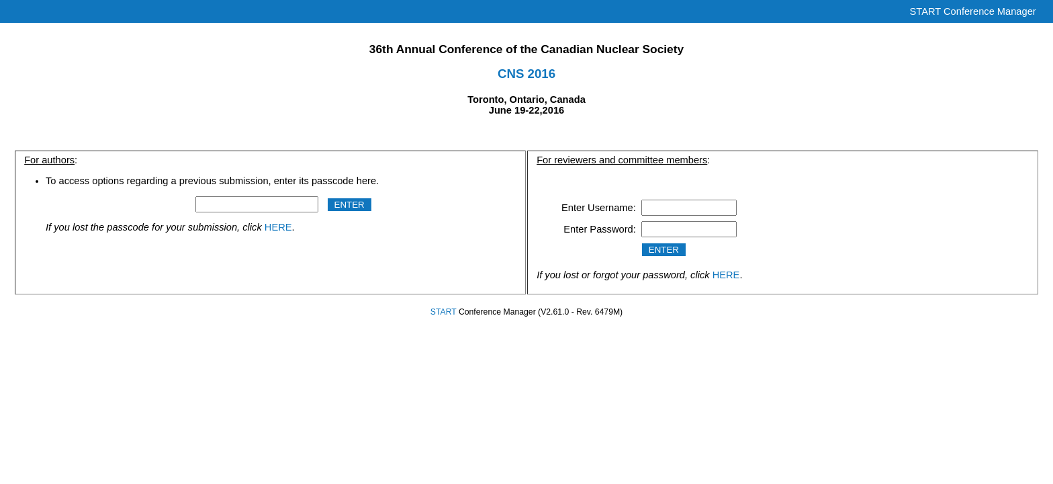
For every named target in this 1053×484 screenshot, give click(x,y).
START (443, 312)
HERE (278, 227)
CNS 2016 (526, 74)
